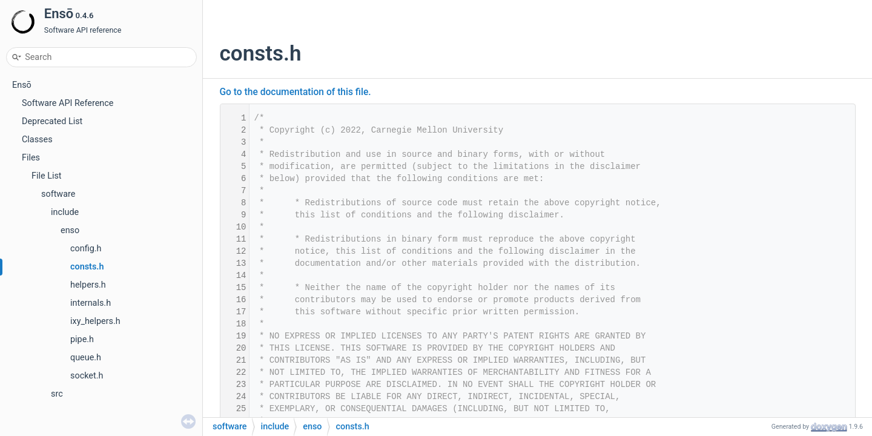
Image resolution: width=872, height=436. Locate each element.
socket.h (86, 376)
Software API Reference (67, 103)
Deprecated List (52, 121)
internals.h (90, 303)
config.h (85, 248)
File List (46, 176)
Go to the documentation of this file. (295, 92)
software (58, 194)
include (65, 212)
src (57, 394)
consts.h (87, 267)
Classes (37, 139)
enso (70, 230)
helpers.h (88, 285)
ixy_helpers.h (95, 321)
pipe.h (82, 339)
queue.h (85, 357)
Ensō (21, 85)
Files (31, 158)
